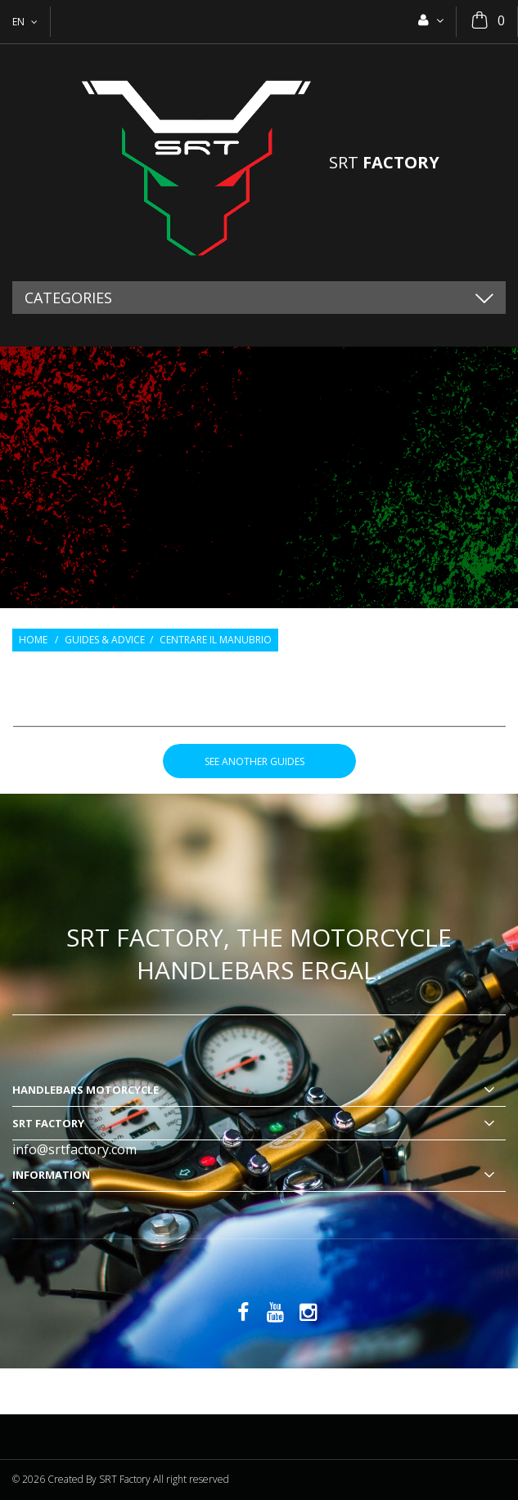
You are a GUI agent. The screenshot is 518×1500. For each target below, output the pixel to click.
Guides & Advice (105, 640)
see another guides (259, 761)
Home (33, 640)
